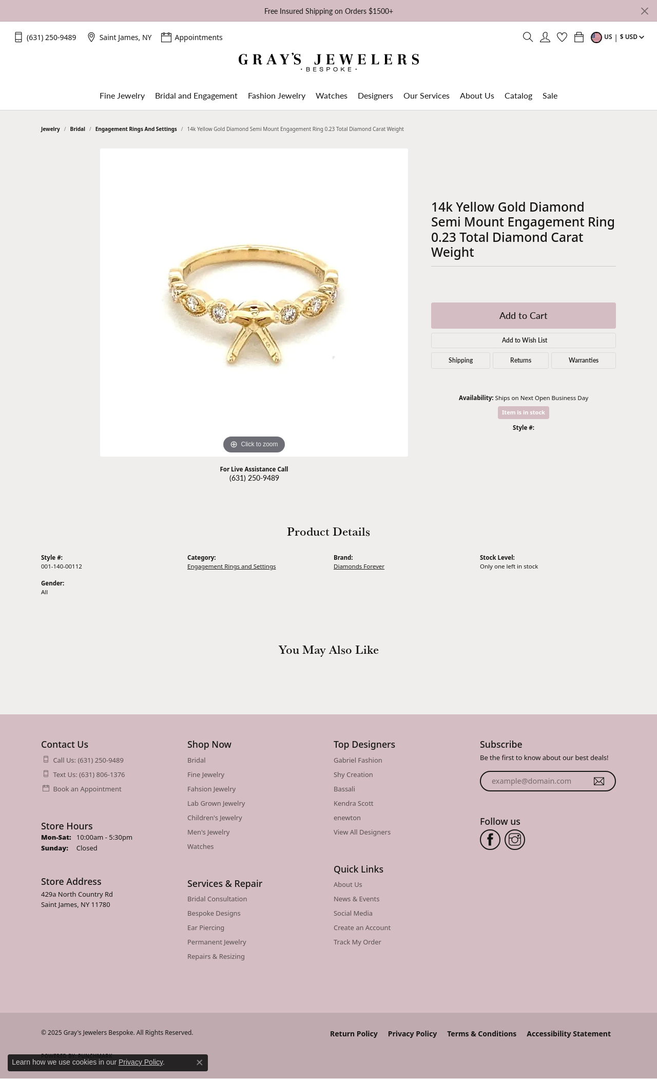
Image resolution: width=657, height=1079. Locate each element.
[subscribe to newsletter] (599, 781)
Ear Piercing (205, 927)
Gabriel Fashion (358, 760)
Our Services (426, 95)
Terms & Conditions (481, 1033)
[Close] (644, 11)
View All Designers (362, 832)
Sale (550, 95)
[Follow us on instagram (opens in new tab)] (515, 839)
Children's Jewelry (214, 817)
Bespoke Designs (214, 913)
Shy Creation (353, 774)
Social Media (353, 913)
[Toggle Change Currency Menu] (619, 37)
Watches (331, 95)
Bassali (344, 788)
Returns (520, 360)
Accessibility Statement (569, 1033)
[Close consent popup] (200, 1062)
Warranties (583, 360)
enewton (347, 817)
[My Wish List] (562, 37)
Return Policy (354, 1033)
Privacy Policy (412, 1033)
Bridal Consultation (217, 898)
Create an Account (362, 927)
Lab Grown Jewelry (216, 803)
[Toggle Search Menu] (528, 37)
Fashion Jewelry (276, 95)
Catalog (518, 95)
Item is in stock (523, 412)
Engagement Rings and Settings (136, 128)
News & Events (356, 898)
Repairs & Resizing (216, 956)
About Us (477, 95)
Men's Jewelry (208, 832)
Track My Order (357, 942)
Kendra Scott (354, 803)
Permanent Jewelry (216, 942)
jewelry (50, 128)
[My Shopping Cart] (579, 37)
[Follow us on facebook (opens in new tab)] (490, 839)
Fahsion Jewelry (211, 788)
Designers (375, 95)
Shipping (461, 360)
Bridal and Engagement (196, 95)
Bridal (77, 128)
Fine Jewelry (122, 95)
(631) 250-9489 (254, 477)
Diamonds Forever (359, 566)
